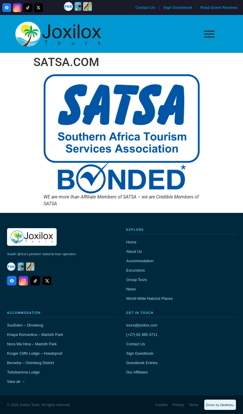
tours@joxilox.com (141, 325)
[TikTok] (27, 7)
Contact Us (145, 8)
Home (131, 242)
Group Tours (136, 279)
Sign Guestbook (178, 8)
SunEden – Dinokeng (25, 325)
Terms (193, 405)
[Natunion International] (87, 6)
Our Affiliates (137, 372)
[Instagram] (17, 7)
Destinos (227, 405)
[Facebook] (6, 7)
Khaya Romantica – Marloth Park (35, 334)
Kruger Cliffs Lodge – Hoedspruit (34, 353)
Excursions (135, 270)
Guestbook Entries (142, 363)
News (131, 289)
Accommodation (139, 261)
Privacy (178, 405)
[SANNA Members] (78, 6)
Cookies (161, 405)
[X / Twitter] (38, 7)
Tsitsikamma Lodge (23, 372)
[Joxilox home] (32, 237)
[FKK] (68, 6)
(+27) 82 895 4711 (142, 334)
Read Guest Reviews (219, 8)
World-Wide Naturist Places (149, 298)
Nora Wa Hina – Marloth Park (32, 344)
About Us (134, 251)
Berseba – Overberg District (30, 363)
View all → (16, 381)
